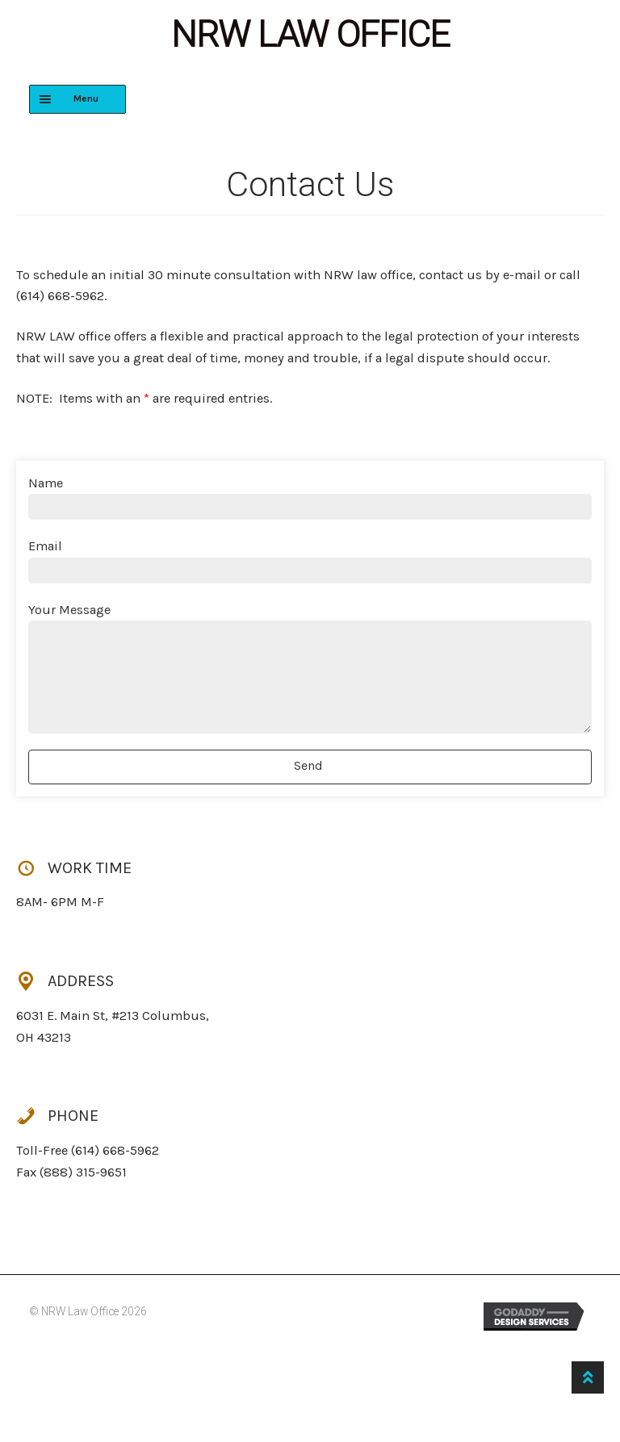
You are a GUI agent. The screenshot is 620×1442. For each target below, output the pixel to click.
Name (45, 483)
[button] (310, 767)
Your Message (69, 609)
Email (45, 546)
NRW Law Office (310, 34)
